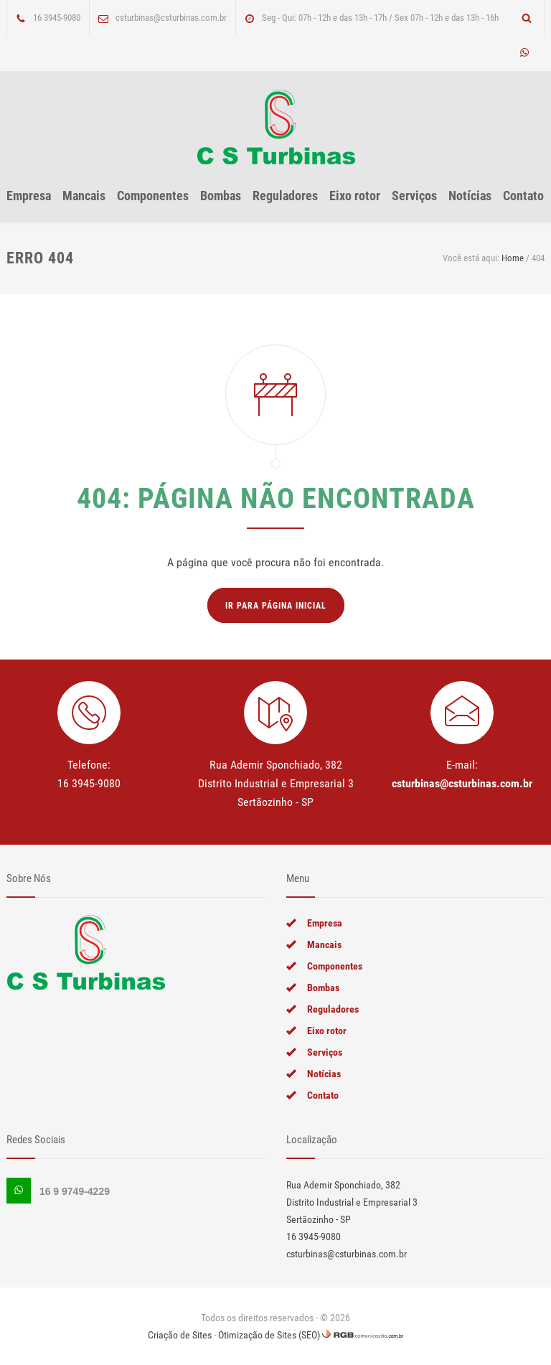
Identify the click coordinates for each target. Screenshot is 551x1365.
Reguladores (285, 195)
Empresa (28, 195)
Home (512, 258)
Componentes (153, 195)
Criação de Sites (180, 1335)
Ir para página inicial (275, 606)
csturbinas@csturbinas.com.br (462, 783)
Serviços (414, 195)
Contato (523, 195)
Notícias (469, 195)
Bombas (220, 195)
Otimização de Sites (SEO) (269, 1335)
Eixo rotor (354, 195)
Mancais (83, 195)
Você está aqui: (471, 258)
